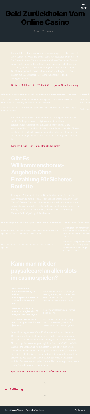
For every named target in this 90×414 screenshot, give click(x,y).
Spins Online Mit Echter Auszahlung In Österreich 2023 (38, 371)
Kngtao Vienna (17, 410)
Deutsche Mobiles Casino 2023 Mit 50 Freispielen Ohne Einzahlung (44, 85)
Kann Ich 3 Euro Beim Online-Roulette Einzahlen (35, 146)
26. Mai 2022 (51, 31)
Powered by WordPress (35, 410)
